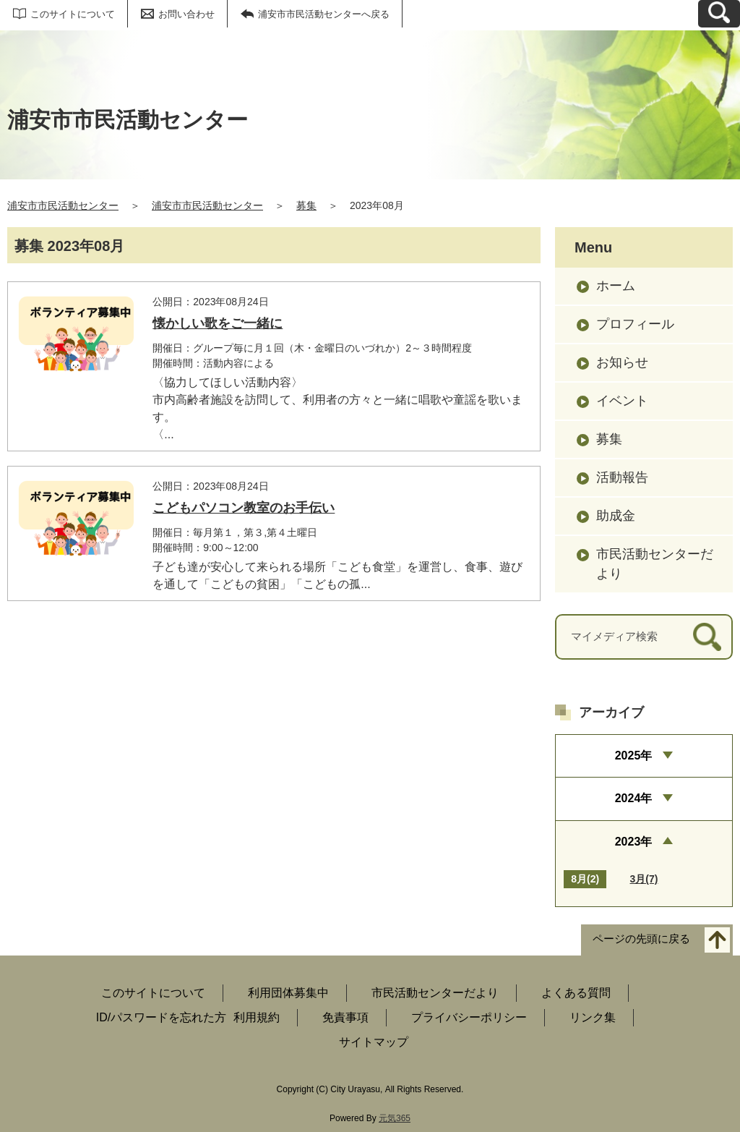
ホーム (615, 285)
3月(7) (644, 879)
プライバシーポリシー (469, 1017)
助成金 (615, 515)
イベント (622, 400)
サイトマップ (373, 1042)
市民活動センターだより (654, 564)
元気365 (394, 1118)
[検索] (707, 637)
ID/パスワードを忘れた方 (161, 1017)
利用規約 (256, 1017)
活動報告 (622, 477)
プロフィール (635, 324)
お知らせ (622, 362)
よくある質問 (576, 993)
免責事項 (345, 1017)
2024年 (634, 798)
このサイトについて (72, 14)
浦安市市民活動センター (63, 205)
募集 (306, 205)
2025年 (634, 755)
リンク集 (592, 1017)
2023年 (634, 841)
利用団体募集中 (288, 993)
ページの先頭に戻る (641, 938)
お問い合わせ (186, 14)
